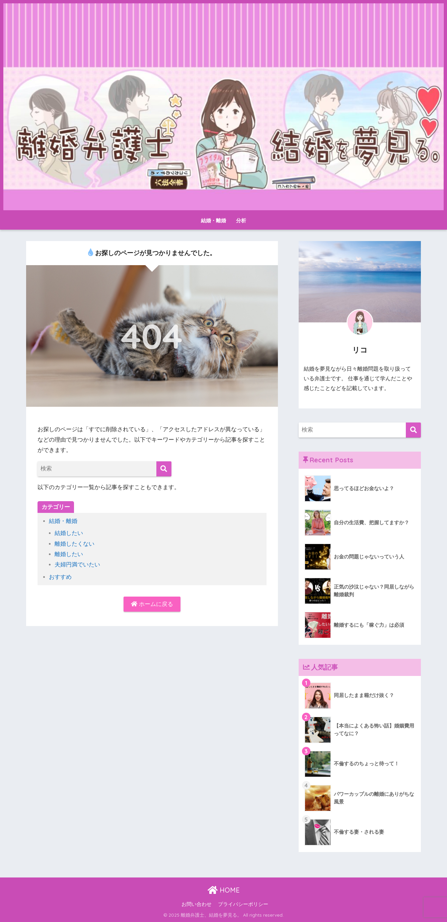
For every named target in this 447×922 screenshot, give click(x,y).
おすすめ (60, 577)
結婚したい (69, 533)
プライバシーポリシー (243, 904)
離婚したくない (74, 544)
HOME (224, 890)
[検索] (163, 468)
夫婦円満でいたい (77, 564)
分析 (241, 220)
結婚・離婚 (213, 220)
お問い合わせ (196, 904)
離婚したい (69, 554)
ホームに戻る (152, 604)
